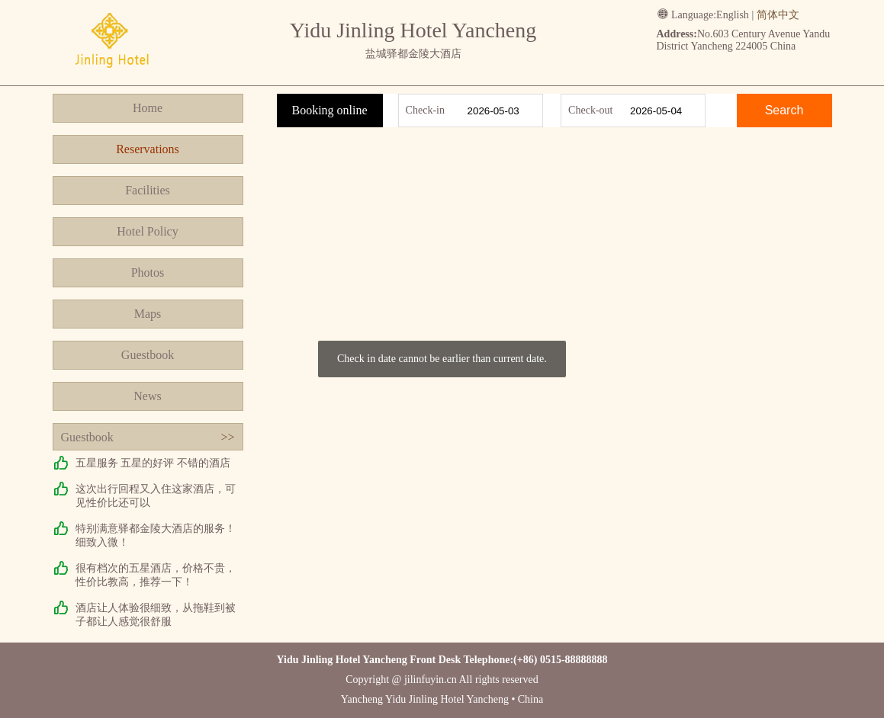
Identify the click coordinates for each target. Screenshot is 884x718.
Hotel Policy (147, 231)
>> (227, 437)
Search (784, 110)
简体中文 (778, 15)
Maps (148, 313)
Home (147, 107)
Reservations (147, 149)
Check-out (590, 110)
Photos (148, 272)
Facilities (147, 190)
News (147, 395)
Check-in (425, 110)
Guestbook (147, 354)
